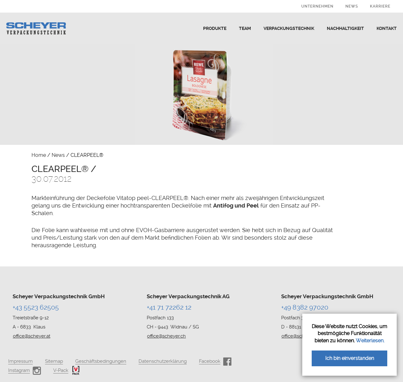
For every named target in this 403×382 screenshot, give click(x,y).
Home (38, 155)
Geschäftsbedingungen (100, 361)
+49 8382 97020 (304, 307)
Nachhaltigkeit (345, 28)
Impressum (20, 361)
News (351, 6)
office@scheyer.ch (166, 336)
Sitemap (54, 361)
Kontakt (387, 28)
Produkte (214, 28)
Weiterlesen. (370, 341)
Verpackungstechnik (289, 28)
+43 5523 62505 (36, 307)
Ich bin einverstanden (349, 358)
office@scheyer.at (31, 336)
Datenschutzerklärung (163, 361)
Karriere (380, 6)
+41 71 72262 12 (169, 307)
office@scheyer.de (301, 336)
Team (245, 28)
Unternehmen (317, 6)
